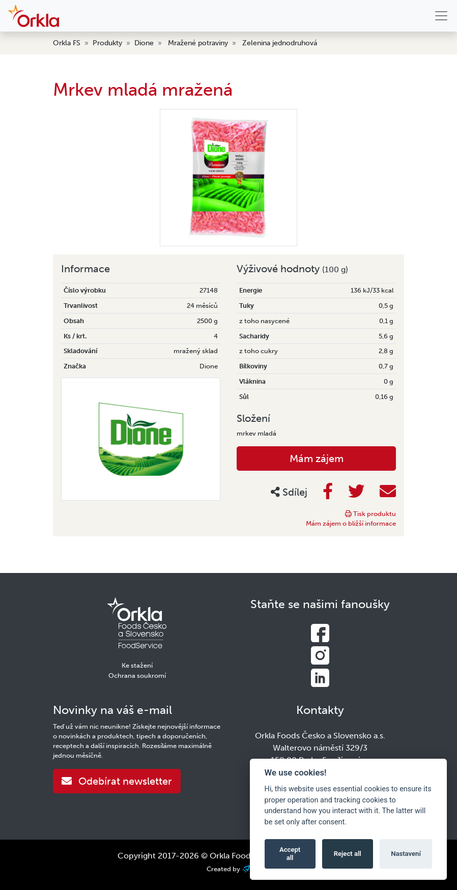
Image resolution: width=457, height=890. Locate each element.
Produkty (107, 43)
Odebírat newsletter (117, 781)
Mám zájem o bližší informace (351, 523)
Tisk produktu (370, 514)
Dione (144, 43)
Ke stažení (137, 665)
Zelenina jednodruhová (279, 43)
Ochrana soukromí (137, 675)
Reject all (347, 853)
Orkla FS (66, 43)
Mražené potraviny (198, 43)
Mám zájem (317, 458)
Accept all (289, 854)
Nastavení (406, 853)
